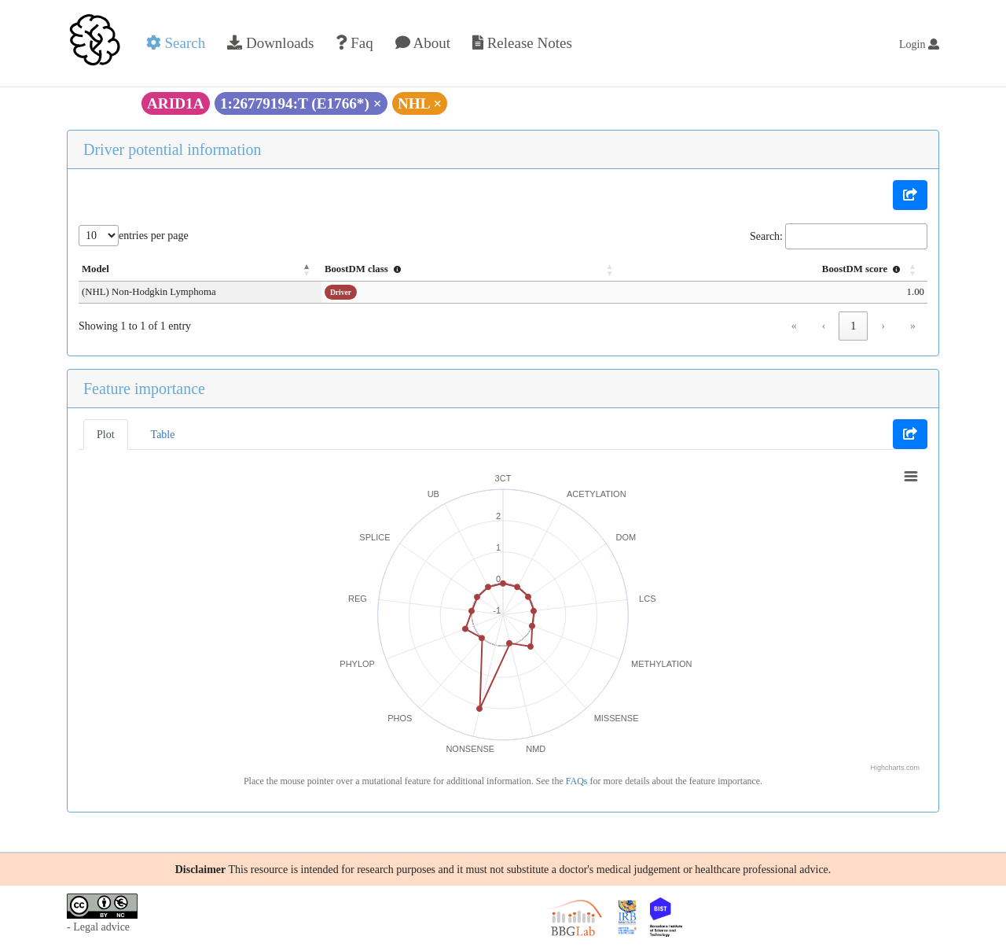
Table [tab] (163, 434)
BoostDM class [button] (457, 269)
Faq (354, 43)
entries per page (154, 235)
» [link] (913, 326)
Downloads (270, 43)
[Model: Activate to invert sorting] (246, 270)
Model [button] (95, 269)
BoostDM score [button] (863, 269)
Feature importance (144, 388)
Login (919, 44)
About (422, 43)
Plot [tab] (106, 434)
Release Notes (522, 43)
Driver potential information (172, 149)
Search (175, 43)
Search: (766, 236)
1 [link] (853, 326)
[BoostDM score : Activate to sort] (797, 270)
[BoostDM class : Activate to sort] (540, 270)
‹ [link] (824, 326)
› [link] (883, 326)
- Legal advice (98, 927)
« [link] (794, 326)
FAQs (577, 781)
